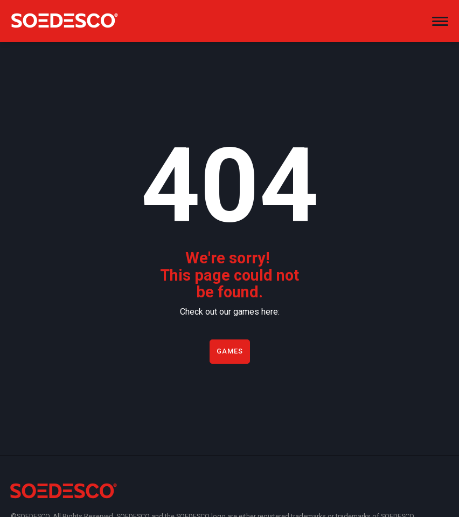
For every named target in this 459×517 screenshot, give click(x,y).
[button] (440, 16)
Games (230, 351)
